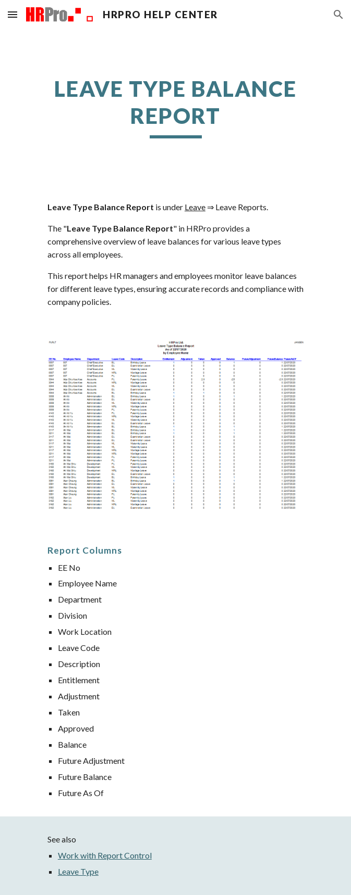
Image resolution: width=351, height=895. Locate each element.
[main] (175, 107)
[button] (12, 14)
